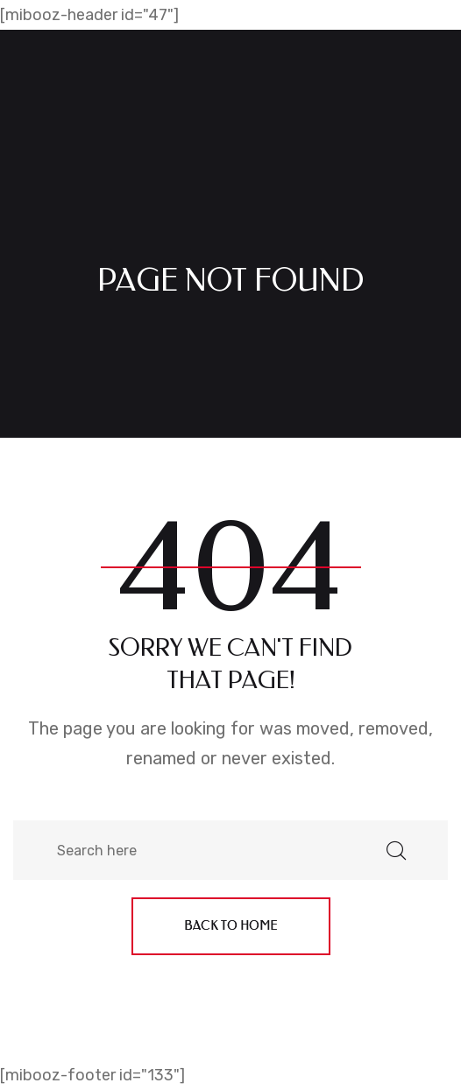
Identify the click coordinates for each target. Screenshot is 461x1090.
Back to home (231, 925)
